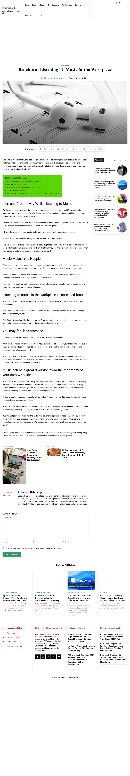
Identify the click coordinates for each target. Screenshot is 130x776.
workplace (36, 433)
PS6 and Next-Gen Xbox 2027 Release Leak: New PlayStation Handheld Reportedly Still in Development (105, 213)
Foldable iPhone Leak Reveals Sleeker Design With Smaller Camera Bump (104, 170)
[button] (120, 3)
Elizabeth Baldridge (53, 78)
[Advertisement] (65, 39)
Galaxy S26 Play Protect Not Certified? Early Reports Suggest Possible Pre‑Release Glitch (104, 227)
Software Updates (76, 593)
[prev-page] (69, 669)
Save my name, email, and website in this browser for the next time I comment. (34, 548)
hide (24, 178)
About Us (11, 633)
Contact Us (12, 641)
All (115, 160)
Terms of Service (14, 646)
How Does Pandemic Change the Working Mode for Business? (34, 455)
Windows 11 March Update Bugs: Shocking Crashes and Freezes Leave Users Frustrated (104, 185)
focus (31, 436)
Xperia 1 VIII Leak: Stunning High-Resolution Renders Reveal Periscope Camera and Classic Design (15, 599)
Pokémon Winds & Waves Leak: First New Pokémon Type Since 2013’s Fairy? (111, 636)
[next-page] (73, 669)
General (65, 65)
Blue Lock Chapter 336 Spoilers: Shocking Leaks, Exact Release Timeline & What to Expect (111, 647)
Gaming (103, 593)
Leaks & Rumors (10, 593)
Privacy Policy (13, 637)
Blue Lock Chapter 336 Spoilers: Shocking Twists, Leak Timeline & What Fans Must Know (112, 658)
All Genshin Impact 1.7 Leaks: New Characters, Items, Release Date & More (67, 451)
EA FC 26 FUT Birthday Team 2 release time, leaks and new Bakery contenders (104, 199)
